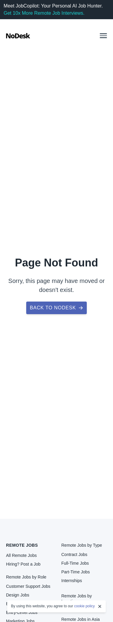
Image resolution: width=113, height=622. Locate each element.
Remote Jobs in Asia (80, 619)
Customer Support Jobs (28, 586)
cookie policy (84, 606)
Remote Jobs (22, 545)
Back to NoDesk (56, 307)
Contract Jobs (74, 554)
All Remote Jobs (21, 555)
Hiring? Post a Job (23, 564)
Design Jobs (17, 595)
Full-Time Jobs (75, 563)
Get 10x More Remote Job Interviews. (44, 13)
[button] (103, 35)
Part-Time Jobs (75, 571)
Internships (71, 580)
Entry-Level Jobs (21, 612)
